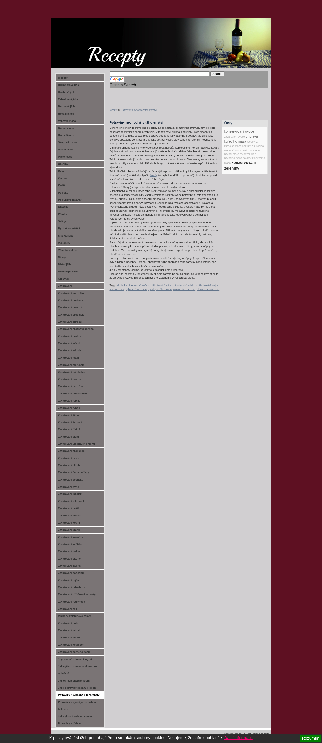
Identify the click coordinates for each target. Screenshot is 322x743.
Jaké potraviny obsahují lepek (77, 687)
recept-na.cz (78, 36)
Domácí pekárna (68, 271)
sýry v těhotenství (176, 285)
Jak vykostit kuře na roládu (75, 716)
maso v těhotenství (184, 289)
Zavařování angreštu (71, 293)
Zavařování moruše (70, 379)
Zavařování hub (68, 623)
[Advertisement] (166, 95)
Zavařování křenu (69, 529)
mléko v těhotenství (199, 285)
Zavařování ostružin (70, 386)
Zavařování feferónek (71, 501)
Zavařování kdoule (69, 350)
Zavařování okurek (69, 558)
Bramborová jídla (69, 84)
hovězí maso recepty (236, 153)
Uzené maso (65, 149)
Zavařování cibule (69, 465)
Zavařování (65, 285)
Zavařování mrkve (69, 551)
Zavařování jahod (69, 630)
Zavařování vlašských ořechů (76, 443)
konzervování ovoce (239, 131)
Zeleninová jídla (68, 99)
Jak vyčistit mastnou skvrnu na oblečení (77, 670)
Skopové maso (67, 142)
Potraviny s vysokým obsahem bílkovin (77, 705)
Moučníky (64, 242)
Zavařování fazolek (70, 494)
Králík (62, 185)
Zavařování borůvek (70, 300)
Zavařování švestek (70, 422)
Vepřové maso (67, 120)
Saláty (62, 221)
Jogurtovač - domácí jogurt (75, 659)
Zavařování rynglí (69, 407)
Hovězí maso (66, 113)
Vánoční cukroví (68, 250)
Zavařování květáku (70, 544)
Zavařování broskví (70, 307)
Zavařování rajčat (69, 580)
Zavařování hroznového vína (76, 328)
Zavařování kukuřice (71, 537)
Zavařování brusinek (71, 314)
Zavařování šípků (69, 415)
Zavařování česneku (70, 479)
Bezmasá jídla (67, 106)
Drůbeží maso (66, 135)
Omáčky (63, 206)
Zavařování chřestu (70, 515)
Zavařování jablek (69, 637)
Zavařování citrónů (70, 321)
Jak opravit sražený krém (74, 680)
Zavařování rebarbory (71, 587)
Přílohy (62, 214)
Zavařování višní (68, 436)
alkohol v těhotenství (129, 285)
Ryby (61, 171)
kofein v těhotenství (153, 285)
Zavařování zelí (67, 608)
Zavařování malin (69, 357)
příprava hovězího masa (245, 150)
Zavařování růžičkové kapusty (77, 594)
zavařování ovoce (234, 136)
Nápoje (62, 257)
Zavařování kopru (69, 522)
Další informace (238, 738)
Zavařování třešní (69, 429)
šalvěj (153, 175)
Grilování (64, 278)
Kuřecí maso (66, 128)
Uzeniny (63, 163)
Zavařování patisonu (71, 572)
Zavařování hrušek (69, 336)
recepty (114, 110)
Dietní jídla (65, 264)
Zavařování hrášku (69, 508)
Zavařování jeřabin (69, 343)
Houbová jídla (66, 92)
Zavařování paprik (69, 565)
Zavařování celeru (69, 458)
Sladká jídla (65, 235)
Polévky (63, 192)
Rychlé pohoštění (69, 228)
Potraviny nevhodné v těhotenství (139, 110)
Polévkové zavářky (70, 199)
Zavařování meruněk (71, 364)
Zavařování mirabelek (71, 372)
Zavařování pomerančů (72, 393)
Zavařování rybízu (69, 400)
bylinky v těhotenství (160, 289)
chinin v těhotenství (208, 289)
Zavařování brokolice (71, 450)
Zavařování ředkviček (71, 601)
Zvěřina (63, 178)
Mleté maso (65, 156)
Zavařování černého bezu (74, 651)
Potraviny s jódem (69, 723)
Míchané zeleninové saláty (74, 616)
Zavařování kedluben (71, 644)
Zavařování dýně (68, 486)
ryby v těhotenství (136, 289)
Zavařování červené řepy (73, 472)
